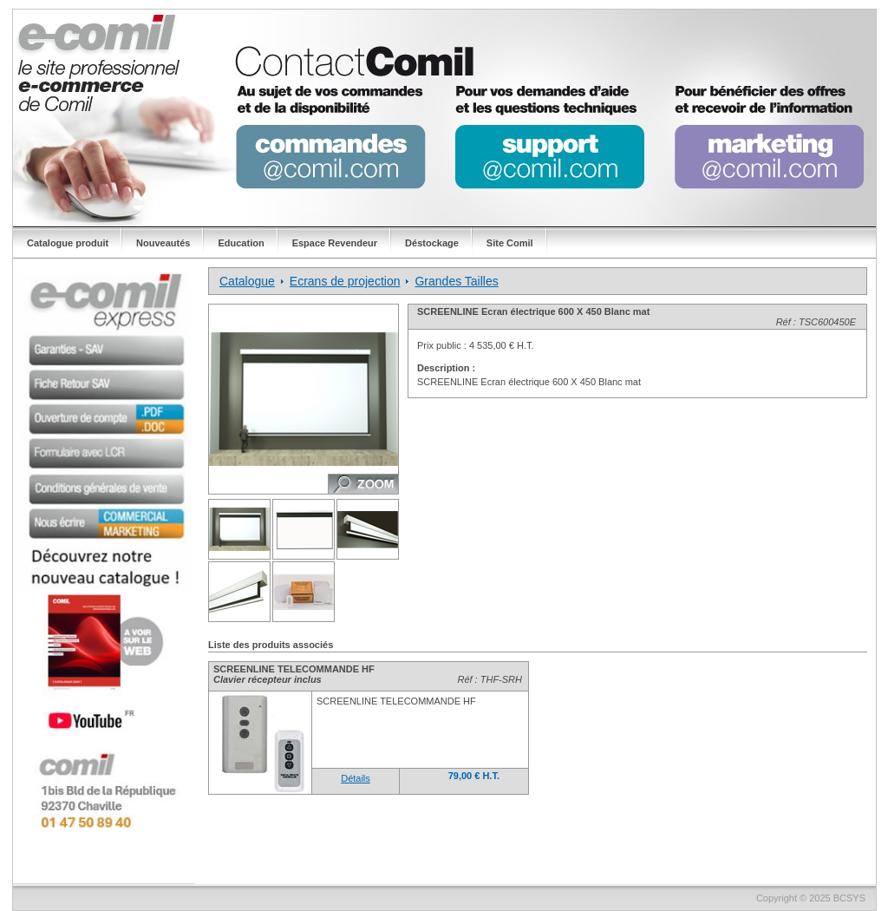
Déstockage (432, 243)
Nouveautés (163, 243)
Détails (355, 778)
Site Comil (509, 243)
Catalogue (247, 281)
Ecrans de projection (345, 281)
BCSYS (849, 898)
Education (241, 243)
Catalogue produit (67, 243)
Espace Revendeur (334, 243)
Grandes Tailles (456, 281)
